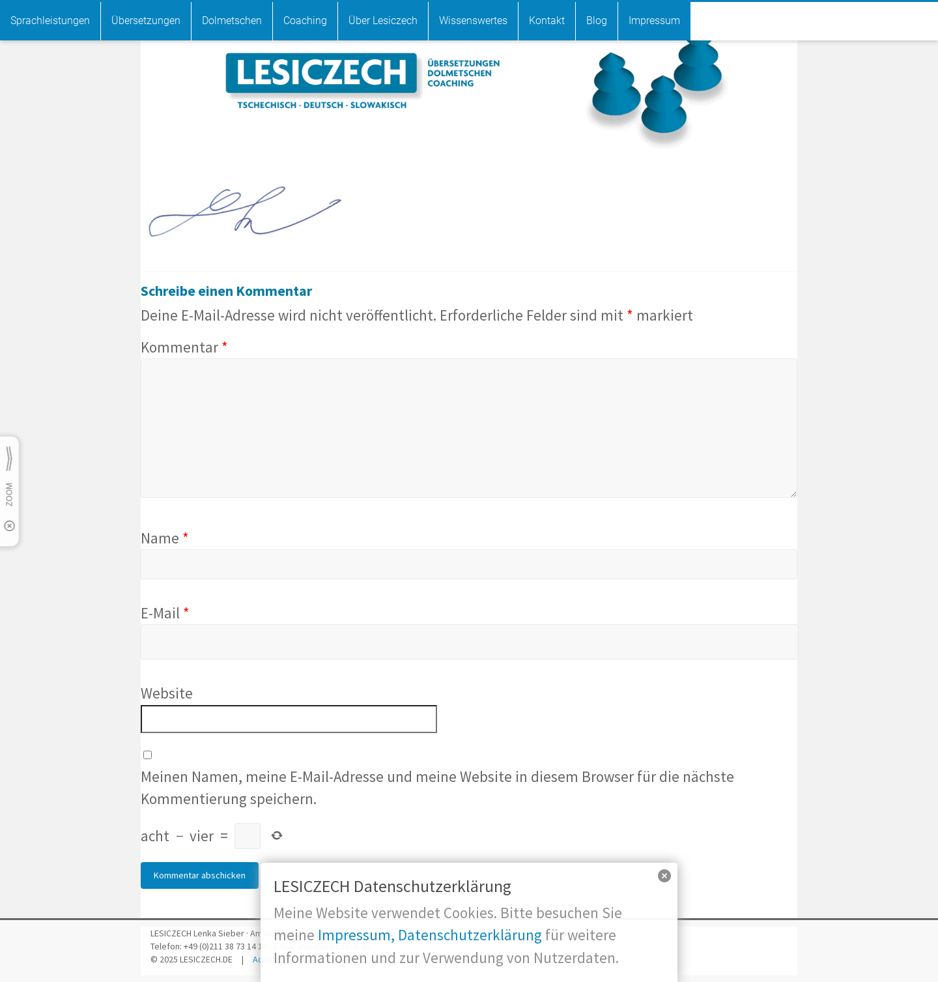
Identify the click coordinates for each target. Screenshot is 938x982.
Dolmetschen (232, 20)
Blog (596, 20)
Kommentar (184, 347)
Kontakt (547, 20)
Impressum (654, 20)
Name (165, 537)
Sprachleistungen (50, 20)
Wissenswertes (473, 20)
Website (167, 693)
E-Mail (165, 612)
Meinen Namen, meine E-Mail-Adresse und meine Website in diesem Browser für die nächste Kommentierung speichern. (437, 787)
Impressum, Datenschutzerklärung (430, 934)
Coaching (305, 20)
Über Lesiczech (383, 20)
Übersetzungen (145, 20)
